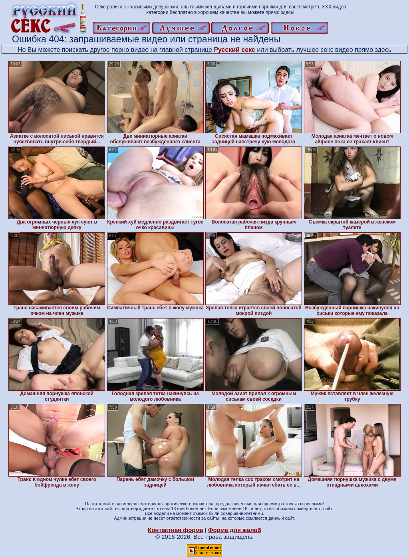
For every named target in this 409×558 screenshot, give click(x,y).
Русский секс (234, 49)
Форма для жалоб (234, 529)
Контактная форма (175, 529)
